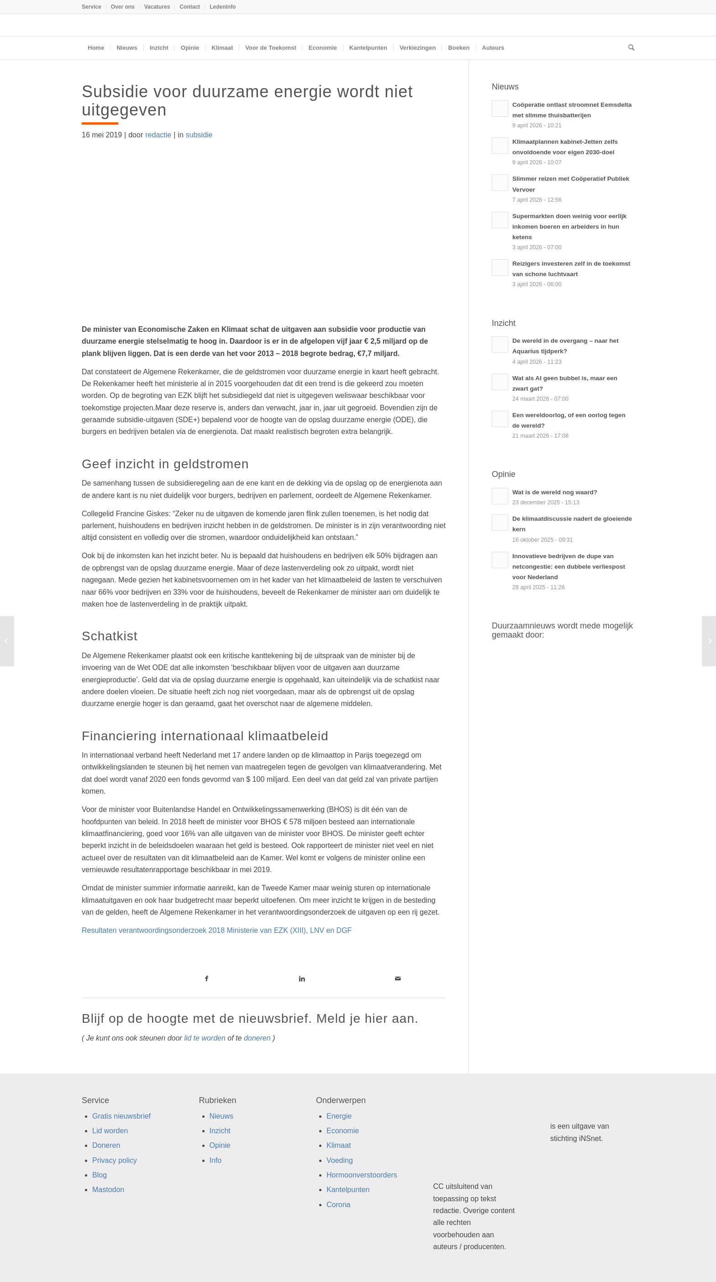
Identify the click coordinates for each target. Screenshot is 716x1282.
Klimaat (338, 1145)
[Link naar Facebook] (206, 978)
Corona (338, 1205)
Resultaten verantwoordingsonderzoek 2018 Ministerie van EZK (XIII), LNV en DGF (217, 930)
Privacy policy (114, 1160)
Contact (189, 7)
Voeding (339, 1160)
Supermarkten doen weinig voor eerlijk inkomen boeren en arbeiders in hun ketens (569, 227)
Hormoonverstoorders (361, 1175)
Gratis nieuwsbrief (121, 1116)
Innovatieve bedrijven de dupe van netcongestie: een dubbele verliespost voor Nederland (568, 567)
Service (91, 7)
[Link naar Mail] (398, 978)
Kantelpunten (347, 1189)
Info (216, 1160)
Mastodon (108, 1189)
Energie (339, 1116)
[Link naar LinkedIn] (302, 978)
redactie (158, 135)
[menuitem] (94, 7)
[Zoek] (628, 48)
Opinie (220, 1145)
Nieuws (221, 1116)
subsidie (199, 135)
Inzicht (220, 1131)
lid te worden (205, 1038)
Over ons (123, 7)
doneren (257, 1038)
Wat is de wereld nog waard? (554, 492)
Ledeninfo (223, 7)
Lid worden (110, 1131)
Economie (342, 1131)
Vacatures (157, 7)
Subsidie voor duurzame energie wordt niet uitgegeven (247, 100)
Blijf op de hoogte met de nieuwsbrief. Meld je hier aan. (250, 1018)
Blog (99, 1175)
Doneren (106, 1145)
